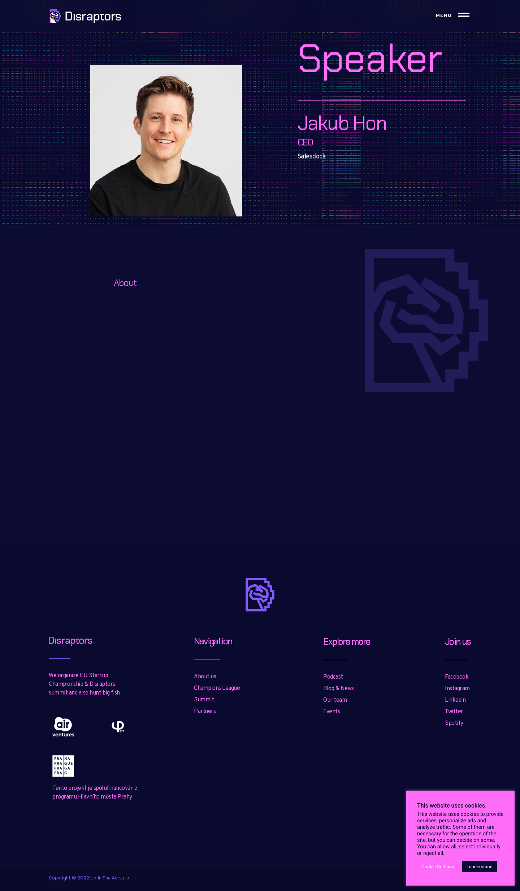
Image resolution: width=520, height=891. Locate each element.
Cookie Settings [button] (437, 866)
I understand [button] (480, 866)
